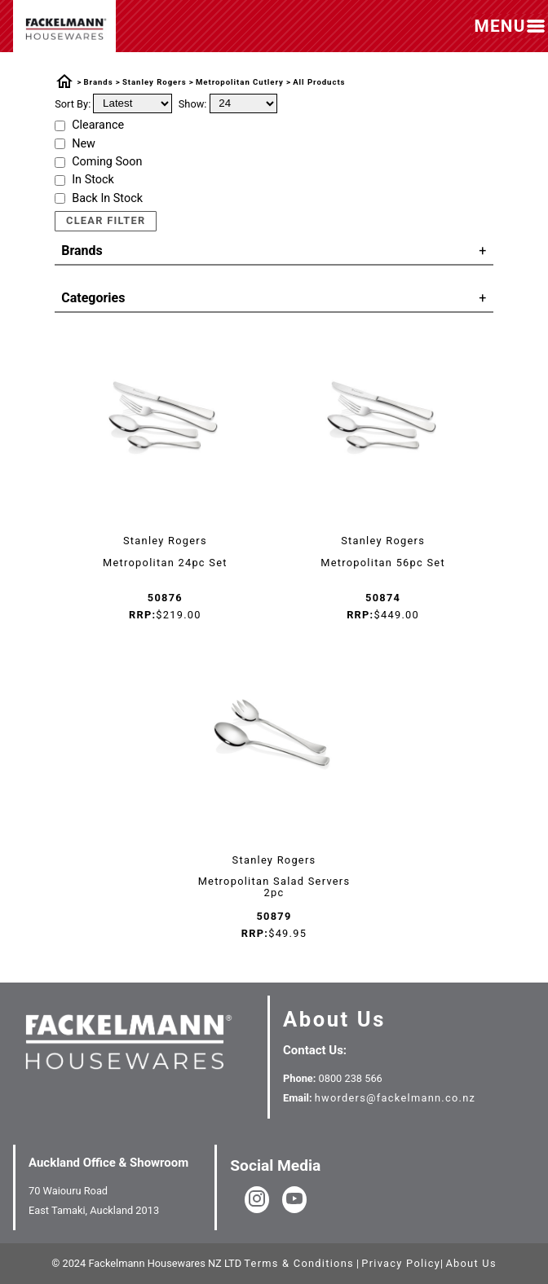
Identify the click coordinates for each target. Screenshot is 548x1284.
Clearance (98, 125)
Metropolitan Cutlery (240, 82)
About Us (334, 1019)
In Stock (93, 180)
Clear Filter (105, 220)
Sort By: (73, 103)
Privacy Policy (400, 1263)
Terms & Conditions (299, 1263)
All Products (319, 82)
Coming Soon (107, 162)
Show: (193, 103)
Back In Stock (107, 198)
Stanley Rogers (154, 82)
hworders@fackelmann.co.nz (395, 1098)
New (83, 144)
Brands (98, 82)
